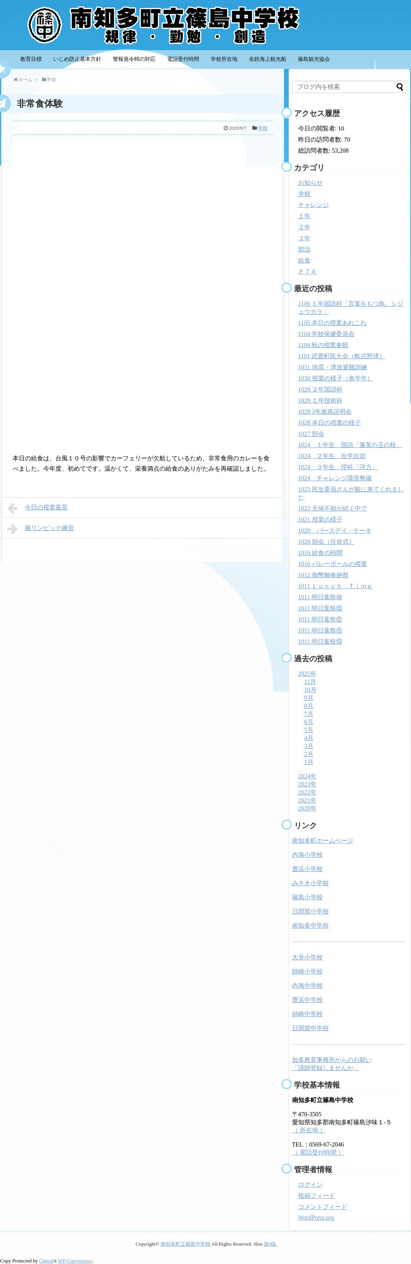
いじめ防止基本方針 (77, 59)
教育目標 (31, 59)
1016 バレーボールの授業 (332, 564)
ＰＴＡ (307, 271)
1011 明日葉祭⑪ (320, 630)
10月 (310, 690)
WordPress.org (316, 1217)
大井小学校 (307, 957)
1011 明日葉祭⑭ (320, 597)
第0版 (270, 1244)
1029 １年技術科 (320, 400)
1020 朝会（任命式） (326, 541)
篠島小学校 (307, 897)
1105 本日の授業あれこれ (332, 323)
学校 (263, 128)
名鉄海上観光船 (267, 59)
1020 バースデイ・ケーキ (335, 530)
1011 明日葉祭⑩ (320, 641)
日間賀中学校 (310, 1028)
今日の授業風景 (37, 508)
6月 (309, 722)
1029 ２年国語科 (320, 389)
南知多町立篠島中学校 (185, 1244)
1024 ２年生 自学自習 (332, 456)
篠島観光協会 (314, 59)
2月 (309, 754)
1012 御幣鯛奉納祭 (323, 575)
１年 (304, 216)
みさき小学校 (310, 883)
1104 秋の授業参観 (323, 345)
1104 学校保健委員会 (326, 334)
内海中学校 (307, 985)
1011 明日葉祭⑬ (320, 608)
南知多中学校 (310, 925)
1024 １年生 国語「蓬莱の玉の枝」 (350, 445)
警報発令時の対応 (134, 59)
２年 (304, 227)
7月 (309, 714)
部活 (304, 249)
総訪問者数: (315, 150)
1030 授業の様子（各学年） (335, 378)
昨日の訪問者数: (321, 139)
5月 (309, 730)
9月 (309, 698)
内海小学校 (307, 854)
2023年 (307, 784)
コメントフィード (322, 1207)
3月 (309, 746)
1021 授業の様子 (320, 519)
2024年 (307, 776)
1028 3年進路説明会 (325, 411)
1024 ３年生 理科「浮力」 (338, 467)
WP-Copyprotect (75, 1261)
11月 (310, 681)
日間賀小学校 (310, 911)
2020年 (307, 808)
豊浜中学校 (307, 1000)
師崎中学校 (307, 1014)
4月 (309, 738)
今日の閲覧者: (318, 128)
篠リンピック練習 (40, 529)
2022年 (307, 792)
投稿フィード (316, 1195)
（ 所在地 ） (309, 1130)
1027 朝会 (311, 434)
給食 (304, 260)
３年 (304, 238)
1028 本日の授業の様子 (329, 422)
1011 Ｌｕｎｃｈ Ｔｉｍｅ (335, 586)
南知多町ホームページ (322, 840)
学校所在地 (224, 59)
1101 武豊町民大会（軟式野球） (341, 356)
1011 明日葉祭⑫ (320, 619)
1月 (309, 762)
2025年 (307, 673)
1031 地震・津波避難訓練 (332, 367)
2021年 (307, 800)
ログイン (310, 1184)
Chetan (46, 1261)
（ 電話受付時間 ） (318, 1152)
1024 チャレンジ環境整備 (335, 478)
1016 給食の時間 (320, 553)
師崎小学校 (307, 971)
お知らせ (310, 182)
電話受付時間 (183, 59)
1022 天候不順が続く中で (332, 508)
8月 (309, 706)
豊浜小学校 (307, 869)
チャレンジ (313, 205)
